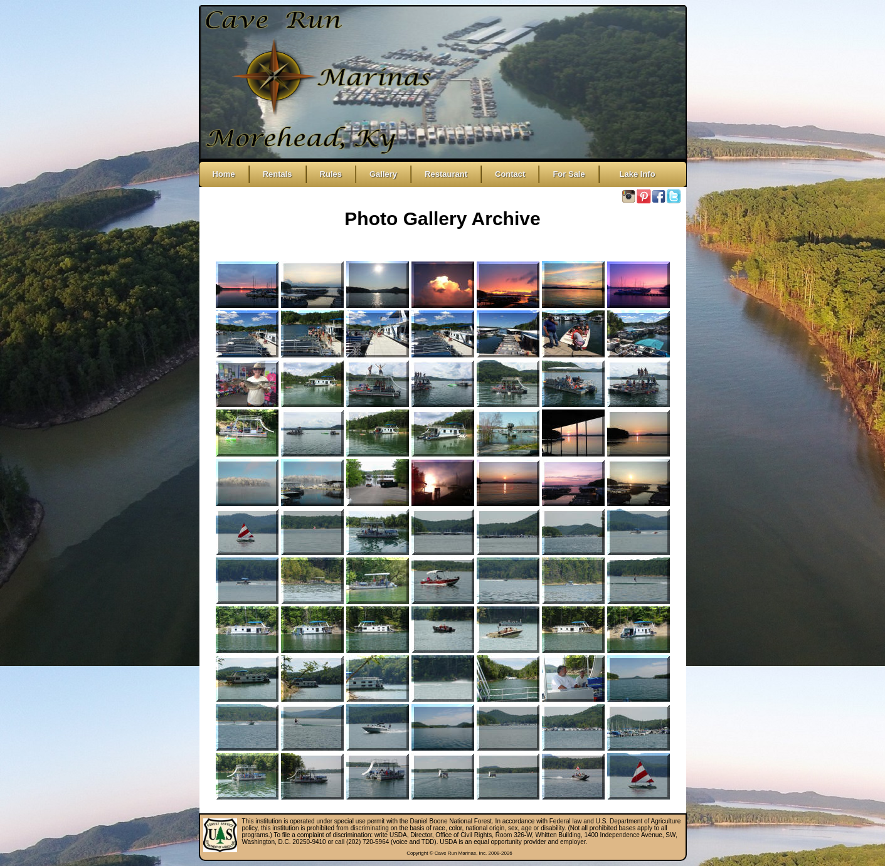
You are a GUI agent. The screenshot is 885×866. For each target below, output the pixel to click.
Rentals (277, 174)
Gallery (383, 174)
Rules (331, 174)
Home (224, 174)
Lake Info (634, 174)
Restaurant (446, 174)
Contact (510, 174)
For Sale (569, 174)
